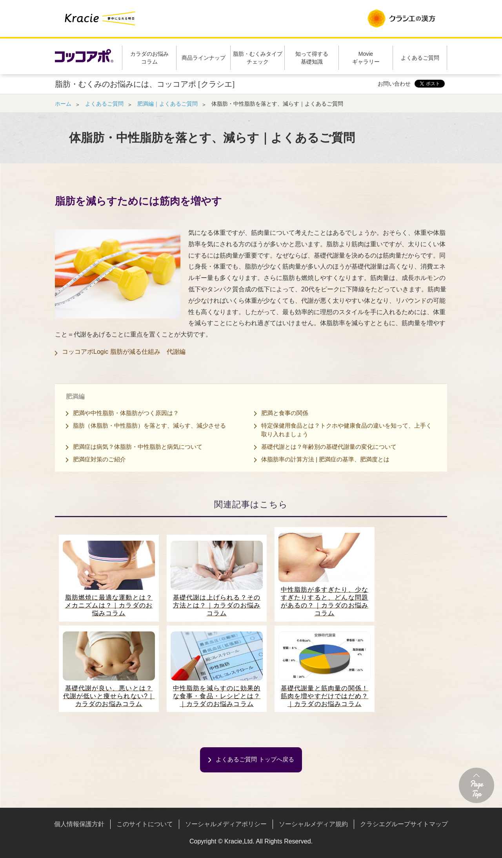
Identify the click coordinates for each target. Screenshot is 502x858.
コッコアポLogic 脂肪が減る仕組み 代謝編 (124, 351)
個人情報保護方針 (79, 824)
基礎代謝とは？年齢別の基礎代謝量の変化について (329, 446)
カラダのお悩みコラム (149, 58)
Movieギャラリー (366, 58)
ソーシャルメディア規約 (313, 824)
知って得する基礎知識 (311, 58)
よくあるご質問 (420, 58)
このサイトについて (144, 824)
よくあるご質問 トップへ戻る (255, 759)
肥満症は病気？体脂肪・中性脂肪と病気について (137, 446)
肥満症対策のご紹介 (99, 459)
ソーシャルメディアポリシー (226, 824)
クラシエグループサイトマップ (404, 824)
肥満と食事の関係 (284, 413)
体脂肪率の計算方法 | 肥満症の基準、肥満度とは (325, 459)
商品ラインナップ (204, 58)
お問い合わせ (394, 83)
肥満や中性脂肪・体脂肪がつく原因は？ (126, 413)
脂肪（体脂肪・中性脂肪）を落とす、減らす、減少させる (149, 425)
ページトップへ (476, 785)
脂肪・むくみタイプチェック (257, 58)
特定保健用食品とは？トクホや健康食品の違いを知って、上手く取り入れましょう (346, 429)
